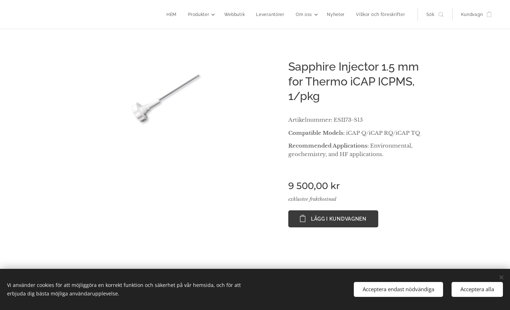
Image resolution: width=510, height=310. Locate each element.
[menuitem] (173, 14)
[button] (435, 14)
